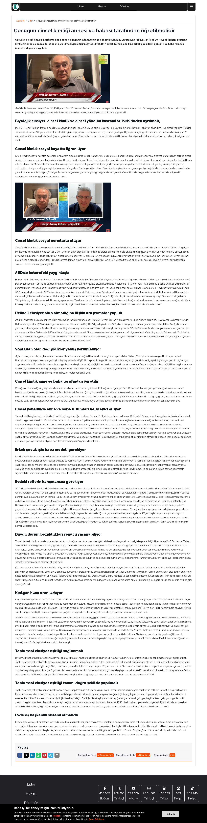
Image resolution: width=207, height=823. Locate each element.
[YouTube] (133, 794)
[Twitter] (119, 794)
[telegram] (50, 755)
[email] (57, 755)
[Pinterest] (178, 794)
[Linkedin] (164, 794)
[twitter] (26, 755)
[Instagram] (149, 794)
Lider (80, 7)
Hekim (102, 7)
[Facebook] (104, 794)
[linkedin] (32, 755)
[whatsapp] (38, 755)
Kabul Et (170, 814)
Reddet (56, 815)
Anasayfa (20, 22)
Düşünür (125, 7)
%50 (93, 618)
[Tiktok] (192, 794)
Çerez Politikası (96, 819)
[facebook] (19, 755)
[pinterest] (44, 755)
